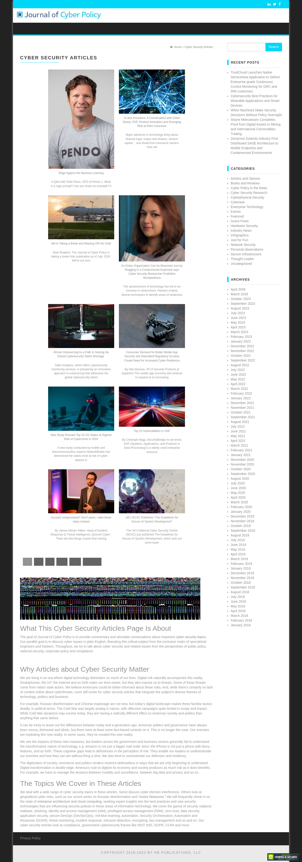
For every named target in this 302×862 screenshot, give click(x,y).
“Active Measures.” (152, 797)
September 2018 (243, 587)
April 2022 (238, 384)
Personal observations (247, 249)
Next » (92, 561)
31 (75, 561)
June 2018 (238, 601)
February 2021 (241, 450)
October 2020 (241, 469)
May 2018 (238, 606)
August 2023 (240, 308)
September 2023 (243, 303)
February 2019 (241, 564)
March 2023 (239, 332)
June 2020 (238, 488)
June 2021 (238, 431)
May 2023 (238, 322)
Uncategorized (241, 264)
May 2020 (238, 493)
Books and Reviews (245, 183)
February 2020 (241, 507)
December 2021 (242, 403)
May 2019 (238, 549)
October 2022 (241, 355)
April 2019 (238, 554)
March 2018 (239, 616)
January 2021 (241, 455)
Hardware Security (244, 226)
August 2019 (240, 535)
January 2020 (241, 512)
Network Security (243, 245)
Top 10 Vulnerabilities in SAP (152, 431)
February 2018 (241, 620)
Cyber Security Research (249, 193)
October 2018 (241, 582)
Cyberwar (238, 202)
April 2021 (238, 441)
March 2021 (239, 445)
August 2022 (240, 365)
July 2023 (238, 313)
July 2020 (238, 483)
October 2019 (241, 526)
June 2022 (238, 374)
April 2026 (238, 289)
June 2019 (238, 545)
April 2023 (238, 327)
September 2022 (243, 360)
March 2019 (239, 559)
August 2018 (240, 592)
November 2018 (242, 578)
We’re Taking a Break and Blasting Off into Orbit (81, 243)
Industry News (241, 230)
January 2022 (241, 398)
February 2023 (241, 337)
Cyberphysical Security (247, 197)
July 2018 (238, 597)
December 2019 (242, 516)
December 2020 (242, 459)
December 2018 (242, 573)
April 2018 (238, 611)
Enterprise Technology (247, 207)
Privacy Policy (30, 838)
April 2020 (238, 497)
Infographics (240, 235)
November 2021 (242, 407)
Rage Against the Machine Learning (81, 173)
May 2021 (238, 436)
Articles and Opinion (245, 178)
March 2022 (239, 389)
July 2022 (238, 370)
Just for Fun (239, 240)
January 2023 (241, 341)
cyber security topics (191, 637)
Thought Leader (242, 259)
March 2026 (239, 294)
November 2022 (242, 351)
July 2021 (238, 426)
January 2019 (241, 568)
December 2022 (242, 346)
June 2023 (238, 318)
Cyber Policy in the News (249, 188)
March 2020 (239, 502)
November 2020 (242, 464)
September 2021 (243, 417)
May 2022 (238, 379)
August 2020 (240, 478)
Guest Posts (240, 221)
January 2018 (241, 625)
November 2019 (242, 521)
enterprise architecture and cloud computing (69, 801)
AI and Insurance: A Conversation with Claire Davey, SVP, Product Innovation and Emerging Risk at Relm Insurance (152, 122)
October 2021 (241, 412)
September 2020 (243, 474)
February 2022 (241, 393)
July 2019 (238, 540)
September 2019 (243, 530)
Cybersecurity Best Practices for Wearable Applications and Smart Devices (255, 100)
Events (236, 211)
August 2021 (240, 422)
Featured (237, 216)
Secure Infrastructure (246, 254)
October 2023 (241, 299)
